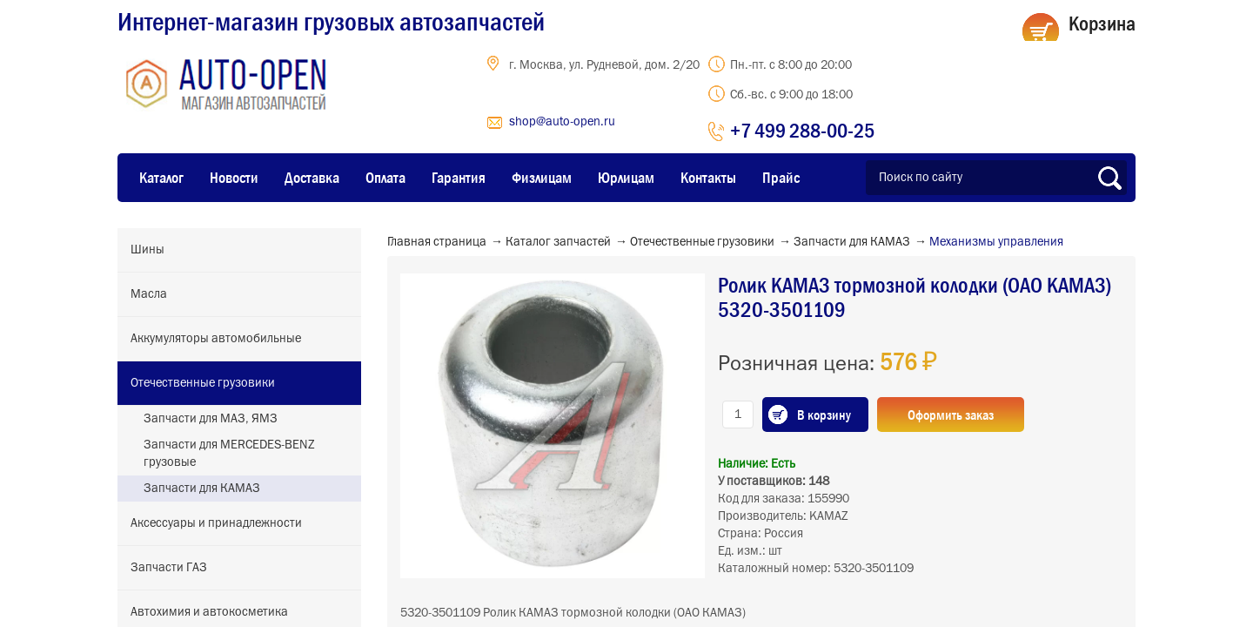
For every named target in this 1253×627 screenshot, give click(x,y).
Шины (147, 250)
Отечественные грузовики (203, 383)
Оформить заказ (951, 414)
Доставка (312, 177)
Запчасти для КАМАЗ (202, 488)
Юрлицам (626, 177)
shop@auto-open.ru (562, 122)
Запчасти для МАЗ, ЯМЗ (211, 419)
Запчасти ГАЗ (169, 568)
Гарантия (459, 177)
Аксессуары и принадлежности (216, 523)
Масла (149, 294)
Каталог (161, 177)
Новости (234, 177)
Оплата (385, 177)
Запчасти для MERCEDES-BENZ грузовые (229, 454)
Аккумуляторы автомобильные (216, 339)
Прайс (781, 177)
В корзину (824, 414)
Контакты (708, 177)
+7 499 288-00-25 (802, 130)
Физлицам (542, 177)
